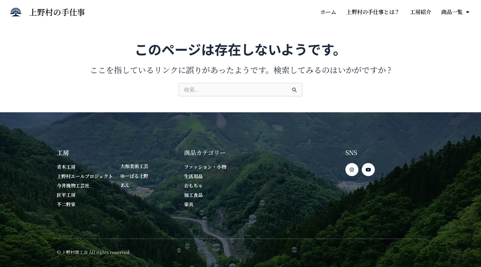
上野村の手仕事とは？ (373, 12)
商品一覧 (455, 12)
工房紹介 (420, 12)
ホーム (328, 12)
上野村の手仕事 (57, 12)
